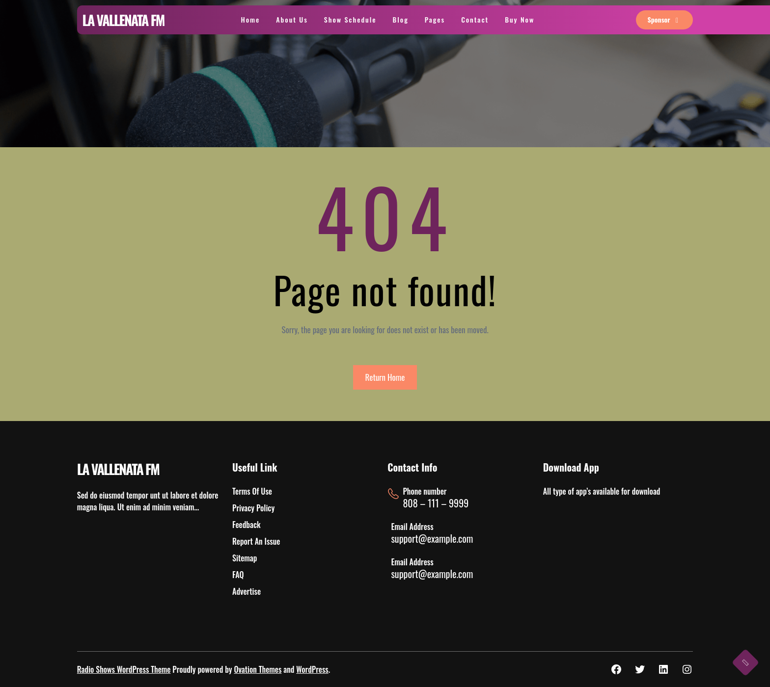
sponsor (665, 19)
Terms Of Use (252, 491)
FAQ (238, 575)
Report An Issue (256, 541)
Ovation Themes (257, 669)
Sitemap (244, 558)
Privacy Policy (253, 508)
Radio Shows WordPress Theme (124, 669)
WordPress (312, 669)
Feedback (246, 524)
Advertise (246, 591)
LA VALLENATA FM (123, 20)
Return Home (385, 377)
